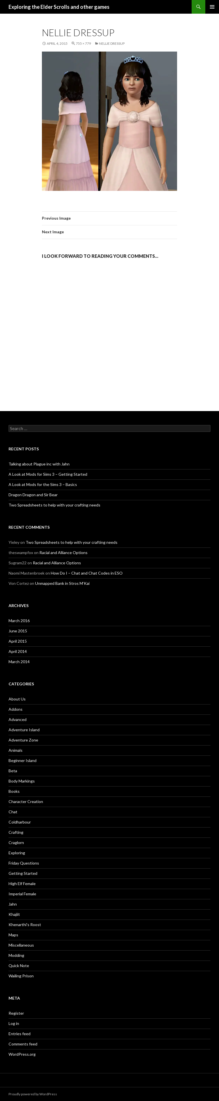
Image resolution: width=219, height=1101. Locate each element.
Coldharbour (20, 822)
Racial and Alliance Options (63, 552)
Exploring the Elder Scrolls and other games (59, 7)
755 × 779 (83, 43)
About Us (17, 698)
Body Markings (22, 781)
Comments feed (23, 1043)
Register (16, 1013)
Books (14, 791)
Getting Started (23, 873)
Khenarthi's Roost (25, 924)
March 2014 (19, 661)
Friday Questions (24, 863)
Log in (14, 1023)
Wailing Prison (21, 975)
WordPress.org (22, 1054)
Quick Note (19, 965)
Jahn (13, 904)
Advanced (18, 719)
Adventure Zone (23, 740)
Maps (13, 934)
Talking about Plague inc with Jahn (39, 463)
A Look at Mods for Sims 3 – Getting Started (48, 474)
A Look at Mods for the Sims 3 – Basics (43, 484)
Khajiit (14, 914)
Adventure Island (24, 729)
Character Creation (26, 801)
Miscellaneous (21, 945)
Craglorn (16, 842)
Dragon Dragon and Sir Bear (33, 494)
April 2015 (18, 641)
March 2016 (19, 620)
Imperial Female (22, 893)
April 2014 (18, 651)
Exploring (17, 852)
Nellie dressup (112, 43)
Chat (13, 811)
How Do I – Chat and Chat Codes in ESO (87, 573)
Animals (16, 750)
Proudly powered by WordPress (33, 1094)
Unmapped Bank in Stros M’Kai (62, 583)
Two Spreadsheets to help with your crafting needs (54, 505)
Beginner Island (22, 760)
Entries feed (20, 1033)
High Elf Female (22, 883)
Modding (16, 955)
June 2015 (18, 630)
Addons (16, 709)
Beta (13, 770)
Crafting (16, 832)
